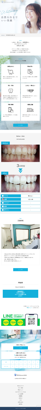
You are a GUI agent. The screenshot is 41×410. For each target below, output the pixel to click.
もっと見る (20, 125)
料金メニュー (20, 389)
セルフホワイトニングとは (20, 391)
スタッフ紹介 (20, 387)
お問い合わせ (20, 402)
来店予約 (20, 404)
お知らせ (20, 398)
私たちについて (21, 385)
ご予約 (20, 347)
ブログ (20, 400)
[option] (20, 16)
